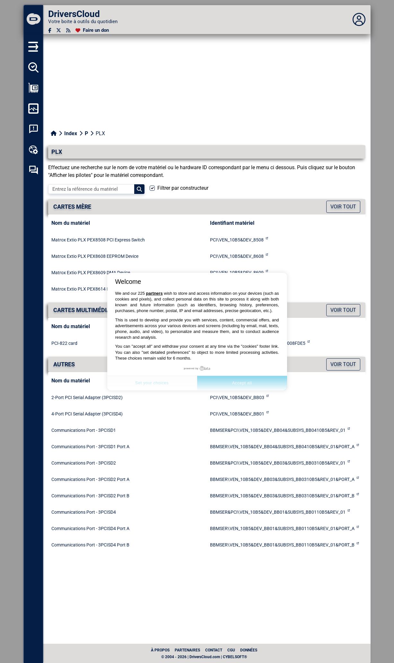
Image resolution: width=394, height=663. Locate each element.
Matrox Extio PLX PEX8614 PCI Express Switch (98, 289)
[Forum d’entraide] (33, 170)
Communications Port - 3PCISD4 (83, 512)
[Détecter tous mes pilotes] (33, 67)
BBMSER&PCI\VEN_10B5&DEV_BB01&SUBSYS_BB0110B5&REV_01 (278, 512)
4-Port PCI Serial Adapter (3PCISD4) (87, 413)
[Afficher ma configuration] (33, 88)
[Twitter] (58, 30)
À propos (160, 650)
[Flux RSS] (68, 30)
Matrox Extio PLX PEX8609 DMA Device (90, 272)
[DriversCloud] (33, 19)
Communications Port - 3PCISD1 (83, 430)
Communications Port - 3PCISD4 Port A (90, 528)
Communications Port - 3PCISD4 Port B (90, 544)
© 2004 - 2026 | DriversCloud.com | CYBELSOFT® (204, 657)
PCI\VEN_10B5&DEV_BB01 (237, 413)
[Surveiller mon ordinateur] (33, 108)
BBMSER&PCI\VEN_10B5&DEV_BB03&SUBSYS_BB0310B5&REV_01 (278, 463)
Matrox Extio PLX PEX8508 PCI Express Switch (98, 239)
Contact (213, 650)
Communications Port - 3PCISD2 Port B (90, 495)
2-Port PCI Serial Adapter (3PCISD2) (87, 397)
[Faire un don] (92, 30)
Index (70, 133)
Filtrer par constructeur (182, 188)
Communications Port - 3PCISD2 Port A (90, 479)
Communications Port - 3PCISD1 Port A (90, 446)
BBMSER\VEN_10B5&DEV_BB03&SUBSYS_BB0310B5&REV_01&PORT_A (282, 479)
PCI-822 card (64, 343)
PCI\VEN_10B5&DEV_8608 (237, 256)
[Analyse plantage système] (33, 129)
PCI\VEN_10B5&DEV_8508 (237, 239)
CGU (231, 650)
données (248, 650)
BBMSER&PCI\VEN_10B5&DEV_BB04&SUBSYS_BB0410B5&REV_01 (278, 430)
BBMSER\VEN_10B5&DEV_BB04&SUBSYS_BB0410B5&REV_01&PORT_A (282, 446)
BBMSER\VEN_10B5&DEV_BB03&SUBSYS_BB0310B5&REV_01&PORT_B (282, 495)
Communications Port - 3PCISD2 (83, 463)
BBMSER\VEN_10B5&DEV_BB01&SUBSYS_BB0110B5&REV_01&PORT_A (282, 528)
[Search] (139, 189)
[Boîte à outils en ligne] (33, 149)
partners (154, 293)
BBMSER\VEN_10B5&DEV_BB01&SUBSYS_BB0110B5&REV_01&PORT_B (282, 544)
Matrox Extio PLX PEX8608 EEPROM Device (94, 256)
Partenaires (187, 650)
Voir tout (343, 207)
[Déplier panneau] (359, 19)
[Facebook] (49, 30)
